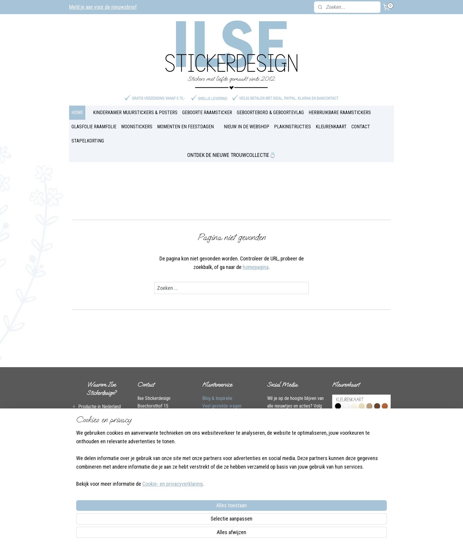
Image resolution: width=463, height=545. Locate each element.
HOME (77, 112)
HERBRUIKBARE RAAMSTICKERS (340, 112)
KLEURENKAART (331, 126)
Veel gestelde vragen (222, 406)
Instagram (171, 436)
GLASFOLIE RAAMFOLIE (93, 126)
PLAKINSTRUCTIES (292, 126)
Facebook (146, 436)
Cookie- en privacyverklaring (165, 534)
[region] (192, 507)
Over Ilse (145, 443)
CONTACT (360, 126)
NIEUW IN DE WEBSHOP (246, 126)
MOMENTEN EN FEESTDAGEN (185, 126)
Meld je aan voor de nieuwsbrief (103, 7)
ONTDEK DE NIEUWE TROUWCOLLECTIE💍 (231, 155)
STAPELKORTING (87, 141)
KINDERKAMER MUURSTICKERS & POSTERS (135, 112)
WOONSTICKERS (136, 126)
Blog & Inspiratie (217, 398)
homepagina (255, 267)
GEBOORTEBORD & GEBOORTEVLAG (270, 112)
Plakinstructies (215, 428)
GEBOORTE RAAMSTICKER (207, 112)
